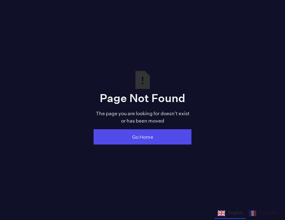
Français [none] (262, 213)
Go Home (142, 137)
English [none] (230, 213)
